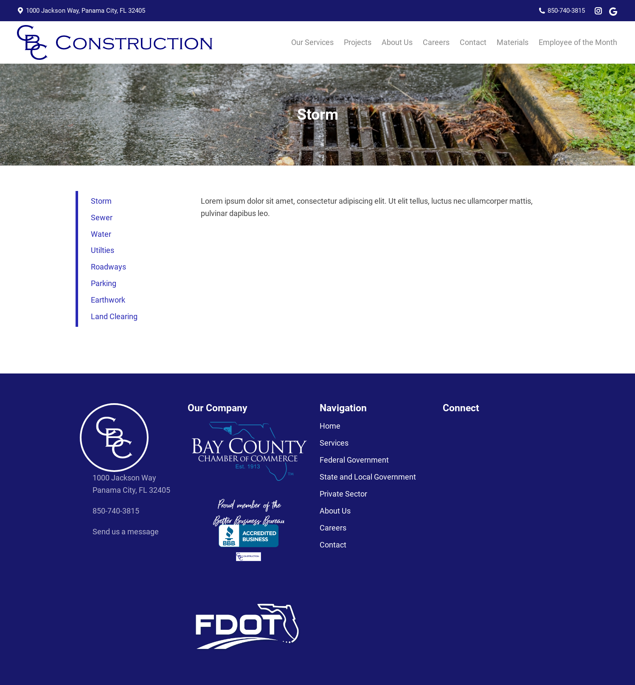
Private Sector (343, 494)
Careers (333, 528)
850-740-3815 (562, 10)
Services (334, 443)
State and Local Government (368, 477)
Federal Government (354, 460)
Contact (333, 545)
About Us (335, 511)
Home (330, 426)
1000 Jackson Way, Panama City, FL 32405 (81, 10)
